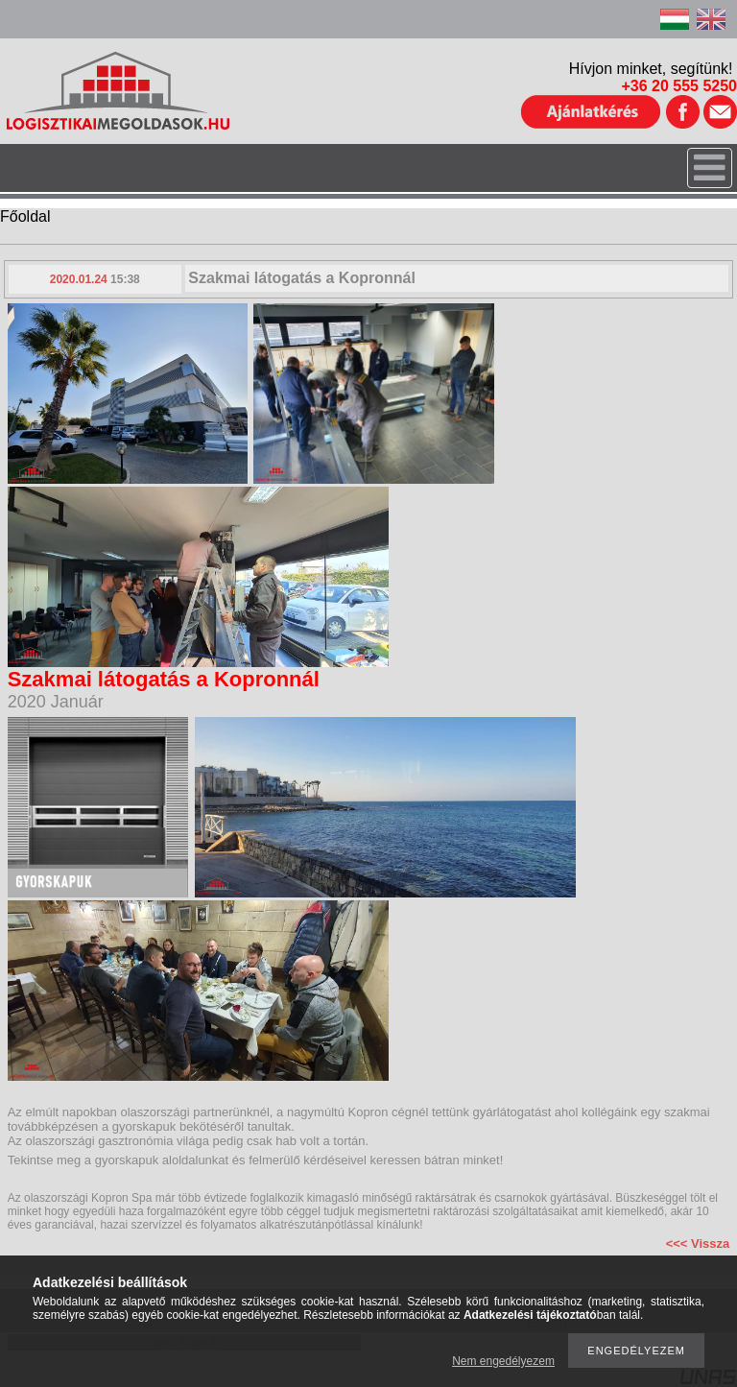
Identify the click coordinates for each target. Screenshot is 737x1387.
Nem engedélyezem (503, 1361)
